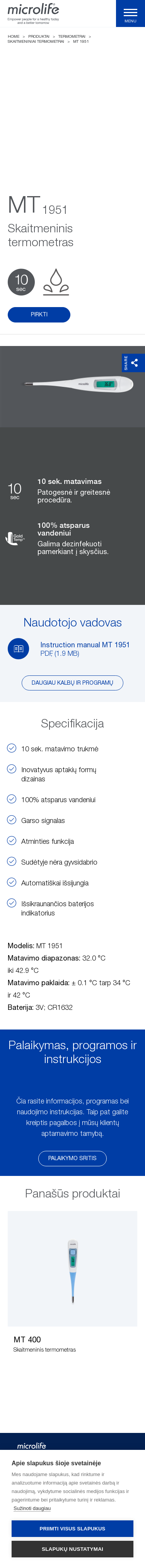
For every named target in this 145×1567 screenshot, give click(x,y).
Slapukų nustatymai (72, 1549)
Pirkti (39, 314)
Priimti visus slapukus (73, 1529)
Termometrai (71, 37)
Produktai (38, 37)
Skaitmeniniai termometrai (36, 42)
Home (13, 37)
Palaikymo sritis (72, 1158)
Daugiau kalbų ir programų (72, 683)
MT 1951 (81, 42)
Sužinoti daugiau (32, 1508)
